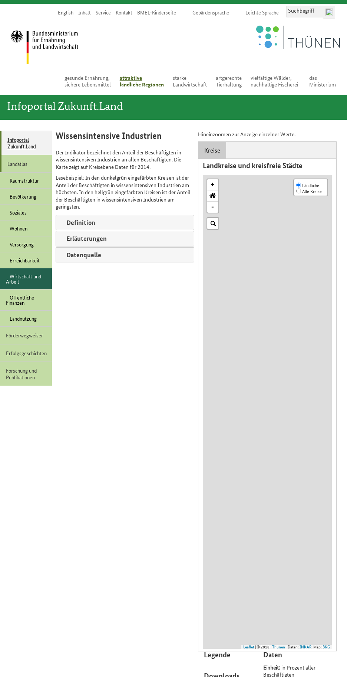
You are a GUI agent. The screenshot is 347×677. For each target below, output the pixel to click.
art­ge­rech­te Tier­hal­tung (229, 81)
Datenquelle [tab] (80, 255)
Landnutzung (21, 318)
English (65, 12)
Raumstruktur (22, 180)
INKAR (305, 646)
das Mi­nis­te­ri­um (322, 81)
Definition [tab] (77, 222)
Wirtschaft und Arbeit (23, 278)
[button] (212, 196)
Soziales (16, 212)
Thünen (278, 646)
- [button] (213, 207)
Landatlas (17, 163)
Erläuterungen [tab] (83, 238)
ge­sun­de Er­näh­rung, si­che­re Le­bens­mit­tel (88, 81)
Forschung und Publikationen (21, 374)
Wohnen (16, 228)
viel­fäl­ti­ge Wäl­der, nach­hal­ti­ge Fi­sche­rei (274, 81)
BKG (326, 646)
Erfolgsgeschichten (26, 353)
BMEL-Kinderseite (156, 12)
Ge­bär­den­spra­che (210, 12)
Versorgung (20, 244)
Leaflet (248, 646)
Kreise (212, 150)
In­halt (84, 12)
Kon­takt (124, 12)
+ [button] (213, 184)
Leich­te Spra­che (262, 12)
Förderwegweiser (24, 335)
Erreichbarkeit (23, 260)
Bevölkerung (21, 196)
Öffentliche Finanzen (20, 300)
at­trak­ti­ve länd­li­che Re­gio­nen (142, 81)
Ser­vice (103, 12)
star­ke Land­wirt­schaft (190, 81)
